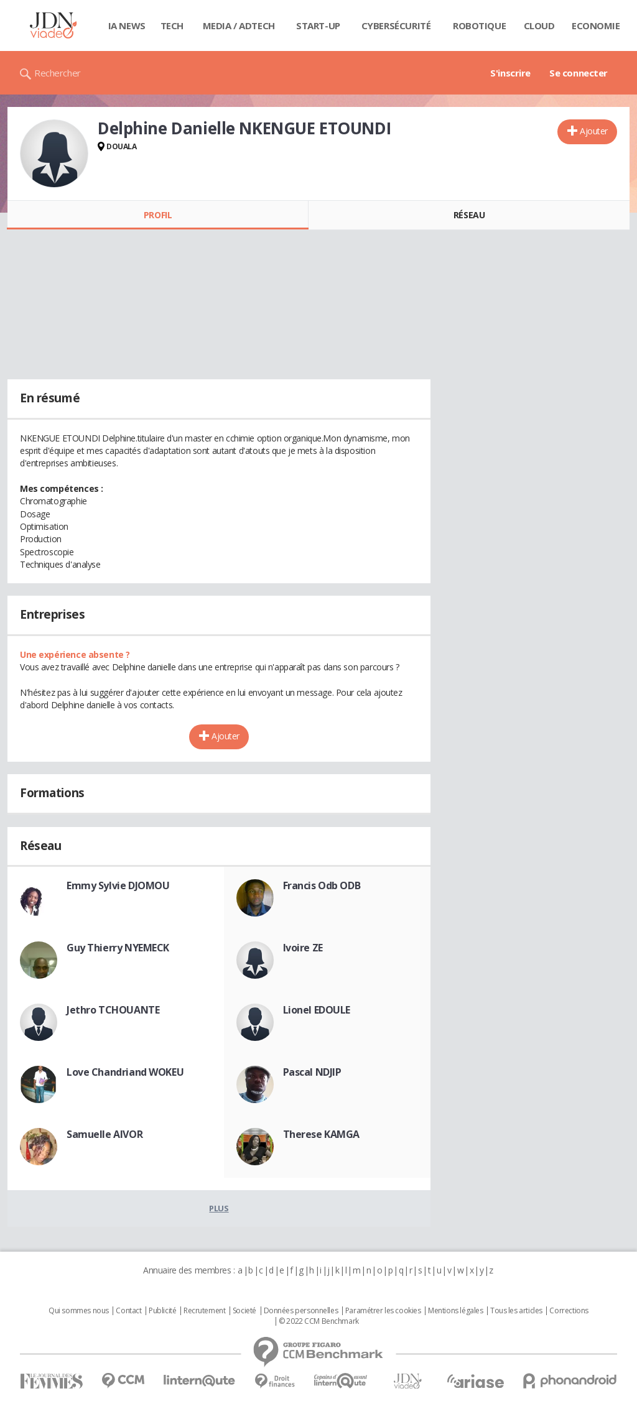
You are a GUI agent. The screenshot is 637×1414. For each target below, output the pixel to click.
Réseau (469, 215)
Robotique (479, 25)
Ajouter (594, 131)
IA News (127, 25)
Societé (244, 1310)
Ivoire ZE (303, 947)
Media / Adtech (239, 25)
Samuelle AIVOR (104, 1134)
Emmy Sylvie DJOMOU (118, 885)
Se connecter (578, 73)
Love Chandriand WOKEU (125, 1072)
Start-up (318, 25)
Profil (158, 215)
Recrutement (204, 1310)
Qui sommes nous (79, 1310)
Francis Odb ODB (322, 885)
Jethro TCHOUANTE (113, 1010)
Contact (128, 1310)
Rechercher (57, 73)
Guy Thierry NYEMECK (118, 947)
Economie (596, 25)
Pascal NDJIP (312, 1072)
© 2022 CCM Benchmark (319, 1321)
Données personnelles (301, 1310)
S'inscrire (510, 73)
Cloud (539, 25)
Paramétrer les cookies (383, 1310)
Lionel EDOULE (317, 1010)
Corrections (568, 1310)
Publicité (162, 1310)
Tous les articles (516, 1310)
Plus (218, 1208)
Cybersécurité (396, 25)
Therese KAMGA (321, 1134)
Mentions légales (455, 1310)
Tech (172, 25)
